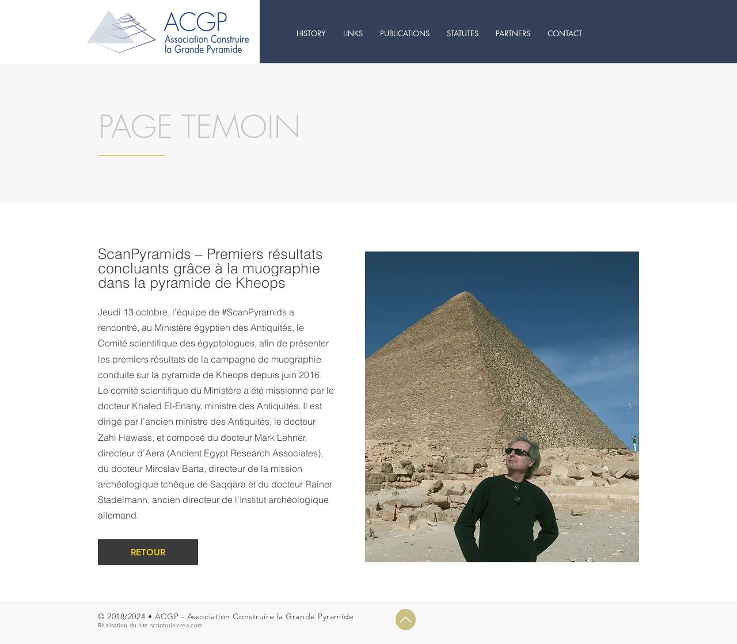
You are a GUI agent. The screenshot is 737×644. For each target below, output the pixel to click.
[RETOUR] (148, 552)
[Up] (406, 619)
